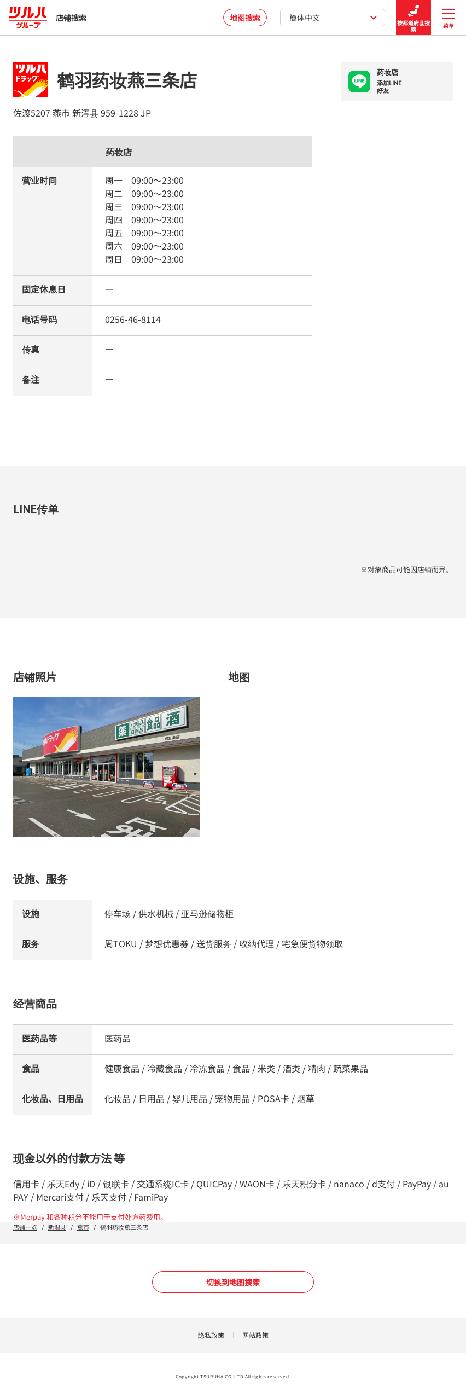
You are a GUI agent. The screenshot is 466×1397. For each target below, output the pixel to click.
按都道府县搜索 (413, 17)
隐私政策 (211, 1335)
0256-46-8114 (133, 319)
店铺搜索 (47, 17)
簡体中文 (333, 17)
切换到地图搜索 (233, 1282)
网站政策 (255, 1335)
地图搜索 (245, 17)
